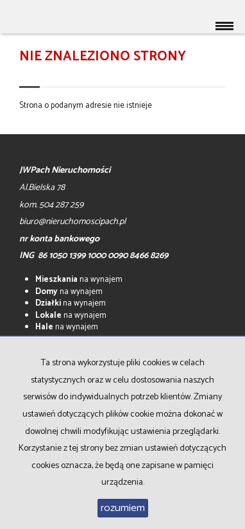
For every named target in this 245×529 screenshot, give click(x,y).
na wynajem (78, 279)
